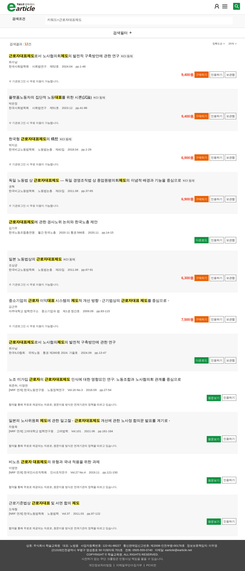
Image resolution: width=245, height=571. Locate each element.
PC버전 (151, 565)
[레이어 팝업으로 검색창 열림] (236, 6)
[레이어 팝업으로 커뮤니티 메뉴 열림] (224, 6)
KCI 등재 (127, 56)
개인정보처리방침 (100, 565)
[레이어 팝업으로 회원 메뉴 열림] (216, 6)
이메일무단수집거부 (129, 565)
